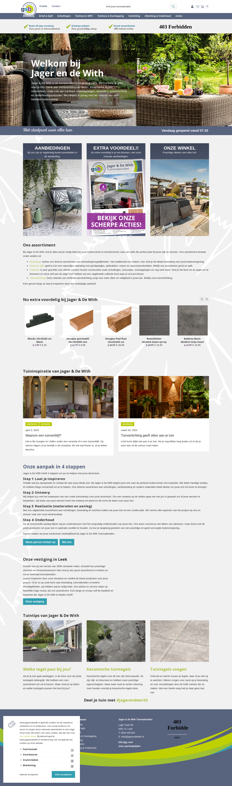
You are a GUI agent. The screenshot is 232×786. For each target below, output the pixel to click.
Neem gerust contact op (40, 542)
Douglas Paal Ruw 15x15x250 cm (116, 340)
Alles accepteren (63, 774)
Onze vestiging (35, 601)
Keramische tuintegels (109, 669)
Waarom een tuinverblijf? (43, 435)
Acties (178, 16)
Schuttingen (64, 16)
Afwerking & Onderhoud (158, 16)
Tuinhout (34, 269)
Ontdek (43, 6)
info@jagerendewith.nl (132, 736)
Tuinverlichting (37, 278)
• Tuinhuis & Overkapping (83, 736)
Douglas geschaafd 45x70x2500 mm (78, 340)
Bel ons (67, 542)
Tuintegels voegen (168, 669)
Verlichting (134, 16)
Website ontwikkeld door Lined (116, 785)
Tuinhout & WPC (84, 16)
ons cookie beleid (28, 736)
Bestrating (35, 261)
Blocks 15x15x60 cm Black (40, 340)
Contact (56, 6)
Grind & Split (46, 16)
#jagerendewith (132, 700)
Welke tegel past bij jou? (47, 669)
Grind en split (37, 265)
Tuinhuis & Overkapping (111, 16)
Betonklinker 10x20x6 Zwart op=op (154, 340)
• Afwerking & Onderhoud (83, 748)
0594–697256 (128, 732)
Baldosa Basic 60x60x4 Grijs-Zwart (192, 340)
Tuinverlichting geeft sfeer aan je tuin (147, 435)
